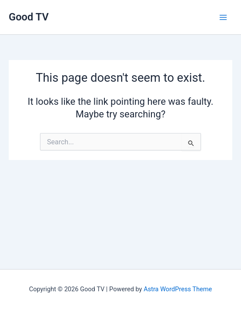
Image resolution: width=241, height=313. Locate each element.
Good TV (29, 17)
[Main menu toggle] (223, 17)
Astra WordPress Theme (178, 289)
